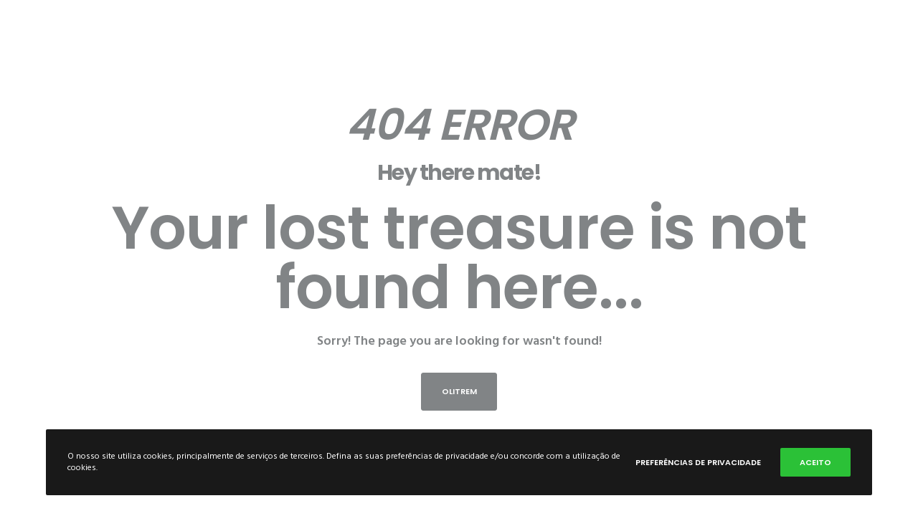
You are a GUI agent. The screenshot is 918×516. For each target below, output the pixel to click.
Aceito (815, 462)
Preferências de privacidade (698, 462)
